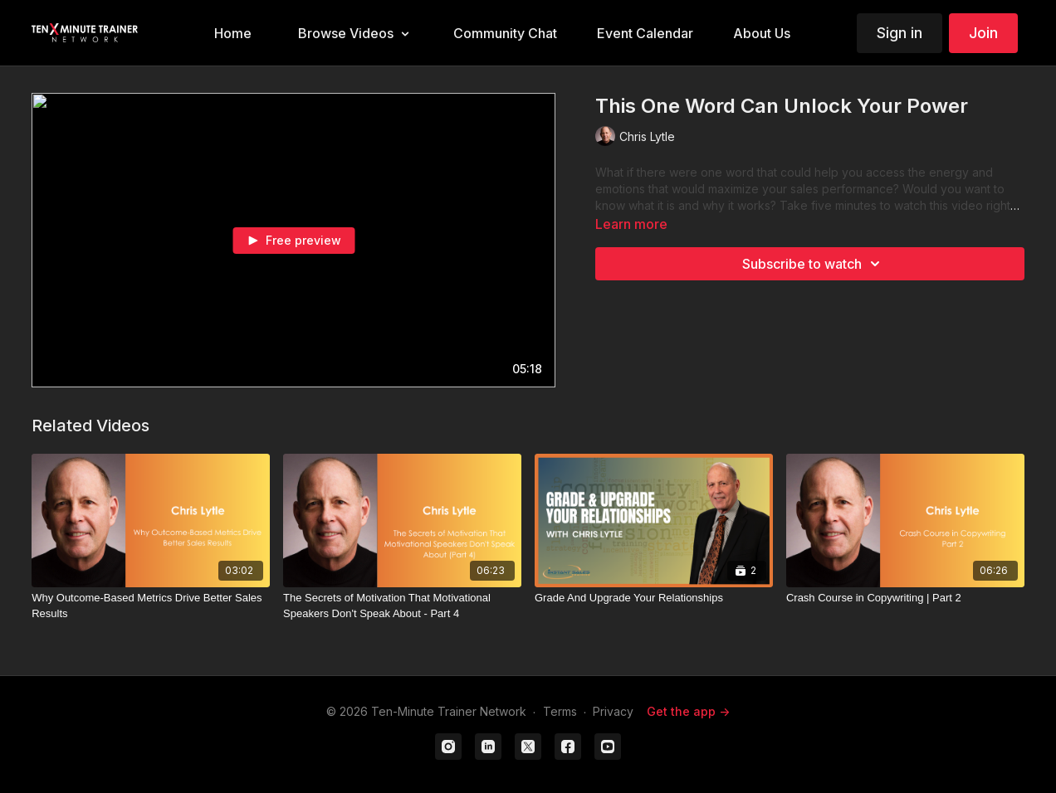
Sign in (899, 32)
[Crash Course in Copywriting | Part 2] (905, 598)
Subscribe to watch (813, 264)
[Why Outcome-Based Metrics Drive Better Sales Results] (151, 606)
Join (983, 32)
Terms (560, 711)
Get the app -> (688, 711)
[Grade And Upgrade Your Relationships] (654, 598)
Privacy (613, 711)
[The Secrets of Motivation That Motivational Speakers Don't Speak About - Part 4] (402, 606)
